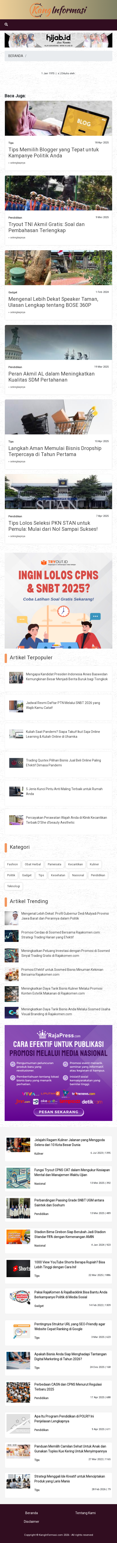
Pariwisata (54, 864)
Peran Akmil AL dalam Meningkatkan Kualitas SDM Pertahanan (51, 377)
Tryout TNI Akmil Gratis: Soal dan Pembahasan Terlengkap (46, 227)
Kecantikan (75, 864)
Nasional (78, 875)
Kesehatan (58, 875)
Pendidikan (15, 217)
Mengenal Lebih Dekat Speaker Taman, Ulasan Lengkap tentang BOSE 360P (53, 302)
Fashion (12, 864)
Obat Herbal (33, 864)
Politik (11, 875)
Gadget (12, 292)
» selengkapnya (16, 163)
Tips (10, 143)
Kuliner (94, 864)
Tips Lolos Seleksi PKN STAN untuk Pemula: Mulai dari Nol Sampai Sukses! (53, 526)
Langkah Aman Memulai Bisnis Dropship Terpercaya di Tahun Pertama (54, 451)
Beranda (31, 1513)
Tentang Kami (85, 1513)
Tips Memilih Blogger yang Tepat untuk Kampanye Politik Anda (53, 153)
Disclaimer (31, 1521)
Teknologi (13, 886)
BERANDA (15, 56)
